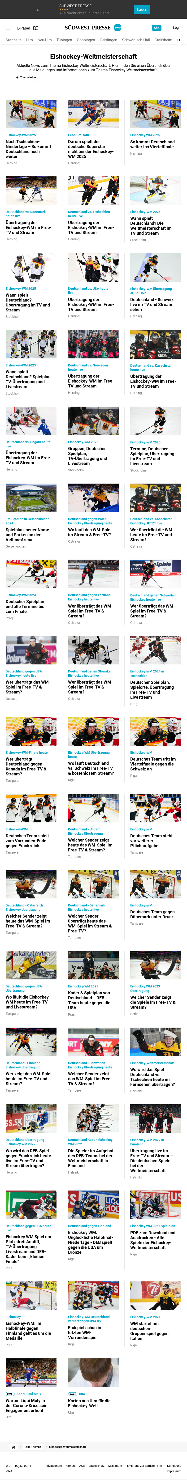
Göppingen (86, 40)
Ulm (29, 40)
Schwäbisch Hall (136, 40)
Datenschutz (96, 1465)
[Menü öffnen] (8, 28)
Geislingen (108, 40)
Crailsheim (163, 40)
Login (177, 28)
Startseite (14, 40)
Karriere (70, 1465)
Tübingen (64, 40)
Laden (142, 9)
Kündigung (174, 1465)
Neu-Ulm (45, 40)
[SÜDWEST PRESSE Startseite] (93, 27)
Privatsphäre (53, 1465)
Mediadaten (115, 1465)
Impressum (174, 1471)
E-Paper (28, 28)
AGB (82, 1465)
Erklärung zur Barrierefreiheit (145, 1465)
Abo (157, 28)
